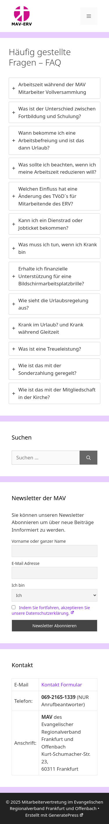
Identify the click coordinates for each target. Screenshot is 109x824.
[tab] (54, 88)
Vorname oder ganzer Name (39, 541)
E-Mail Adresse (26, 563)
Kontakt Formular (61, 684)
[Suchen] (88, 458)
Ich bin (18, 585)
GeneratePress (66, 815)
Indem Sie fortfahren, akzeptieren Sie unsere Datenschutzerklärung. (51, 610)
